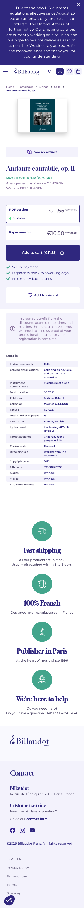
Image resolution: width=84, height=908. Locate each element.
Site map (14, 893)
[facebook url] (12, 830)
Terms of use (17, 876)
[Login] (60, 71)
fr (11, 859)
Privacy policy (18, 868)
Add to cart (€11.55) (43, 252)
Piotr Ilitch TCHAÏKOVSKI (29, 178)
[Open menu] (5, 71)
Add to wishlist (43, 295)
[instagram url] (22, 830)
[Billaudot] (27, 71)
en (19, 859)
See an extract (42, 152)
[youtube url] (32, 830)
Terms (12, 885)
